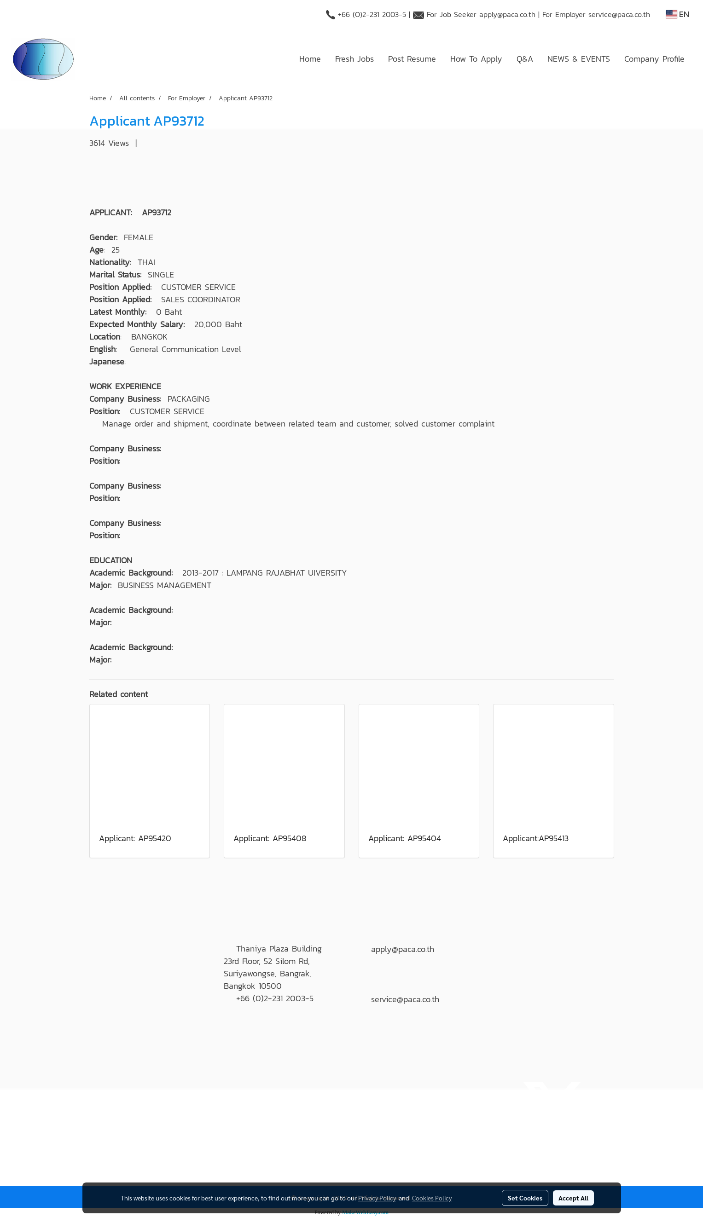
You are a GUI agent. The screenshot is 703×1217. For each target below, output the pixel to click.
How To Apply (476, 58)
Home (310, 58)
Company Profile (654, 58)
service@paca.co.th (619, 14)
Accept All (573, 1198)
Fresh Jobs (354, 58)
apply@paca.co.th (507, 14)
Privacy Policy (377, 1198)
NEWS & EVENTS (578, 58)
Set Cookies (525, 1198)
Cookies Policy (432, 1198)
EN (677, 14)
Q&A (525, 58)
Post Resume (412, 58)
